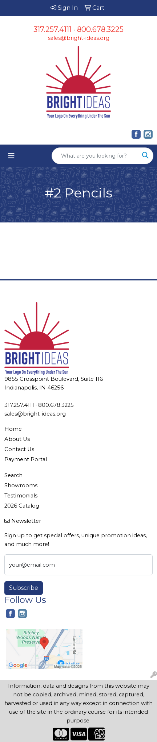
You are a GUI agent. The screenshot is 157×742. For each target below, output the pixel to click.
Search (13, 475)
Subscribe (23, 587)
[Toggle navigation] (11, 156)
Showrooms (20, 485)
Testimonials (20, 495)
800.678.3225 (100, 29)
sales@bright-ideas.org (78, 38)
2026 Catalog (21, 506)
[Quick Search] (95, 155)
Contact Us (19, 449)
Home (13, 429)
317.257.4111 (52, 29)
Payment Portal (25, 459)
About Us (17, 439)
